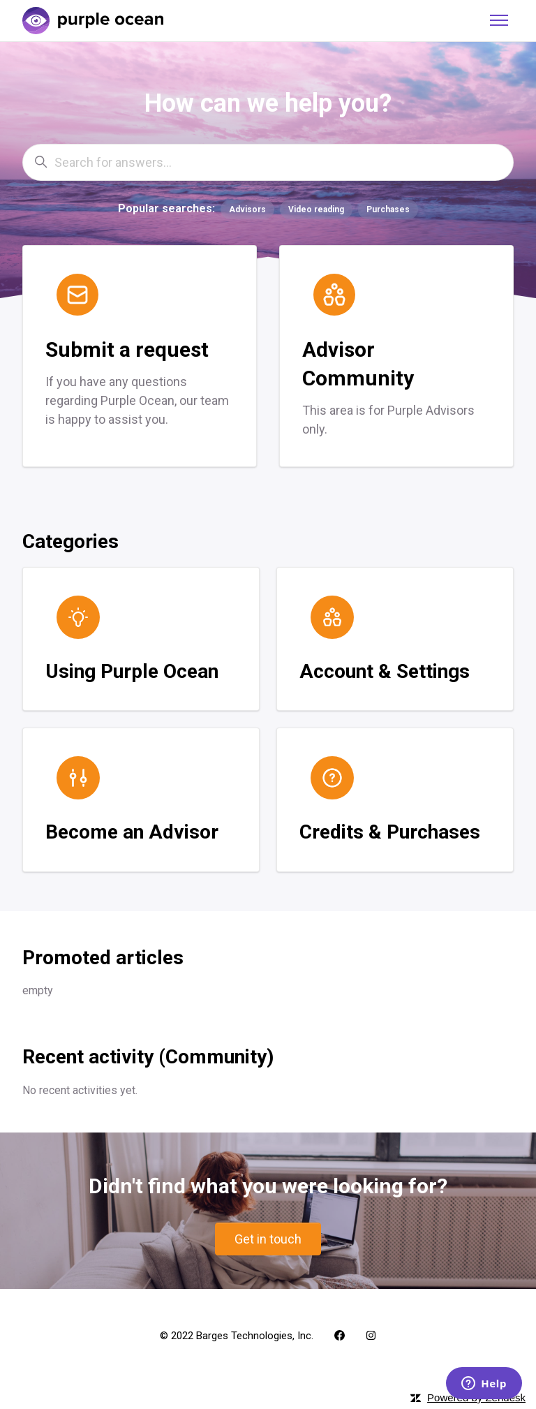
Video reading (316, 209)
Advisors (247, 209)
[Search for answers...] (268, 162)
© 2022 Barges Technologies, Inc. (236, 1335)
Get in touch (268, 1239)
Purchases (388, 209)
